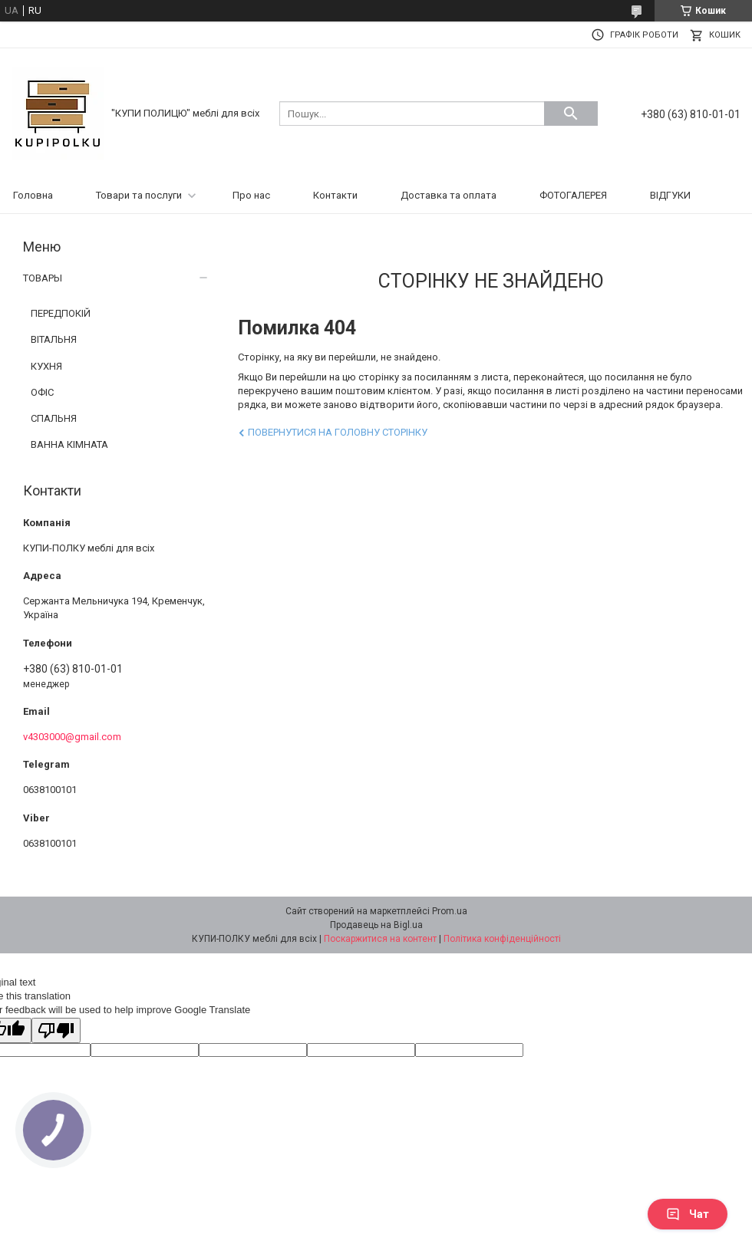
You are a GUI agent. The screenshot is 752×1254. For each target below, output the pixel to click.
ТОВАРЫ (42, 278)
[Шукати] (571, 113)
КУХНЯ (46, 366)
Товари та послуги (139, 195)
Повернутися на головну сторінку (337, 432)
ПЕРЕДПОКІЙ (61, 313)
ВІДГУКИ (670, 195)
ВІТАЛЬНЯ (54, 339)
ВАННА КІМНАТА (69, 444)
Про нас (251, 195)
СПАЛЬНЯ (54, 418)
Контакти (335, 195)
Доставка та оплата (448, 195)
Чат (687, 1214)
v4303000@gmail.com (72, 736)
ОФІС (42, 392)
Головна (33, 195)
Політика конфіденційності (502, 938)
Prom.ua (449, 911)
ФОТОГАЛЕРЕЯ (573, 195)
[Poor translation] (56, 1030)
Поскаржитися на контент (380, 938)
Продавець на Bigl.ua (376, 925)
